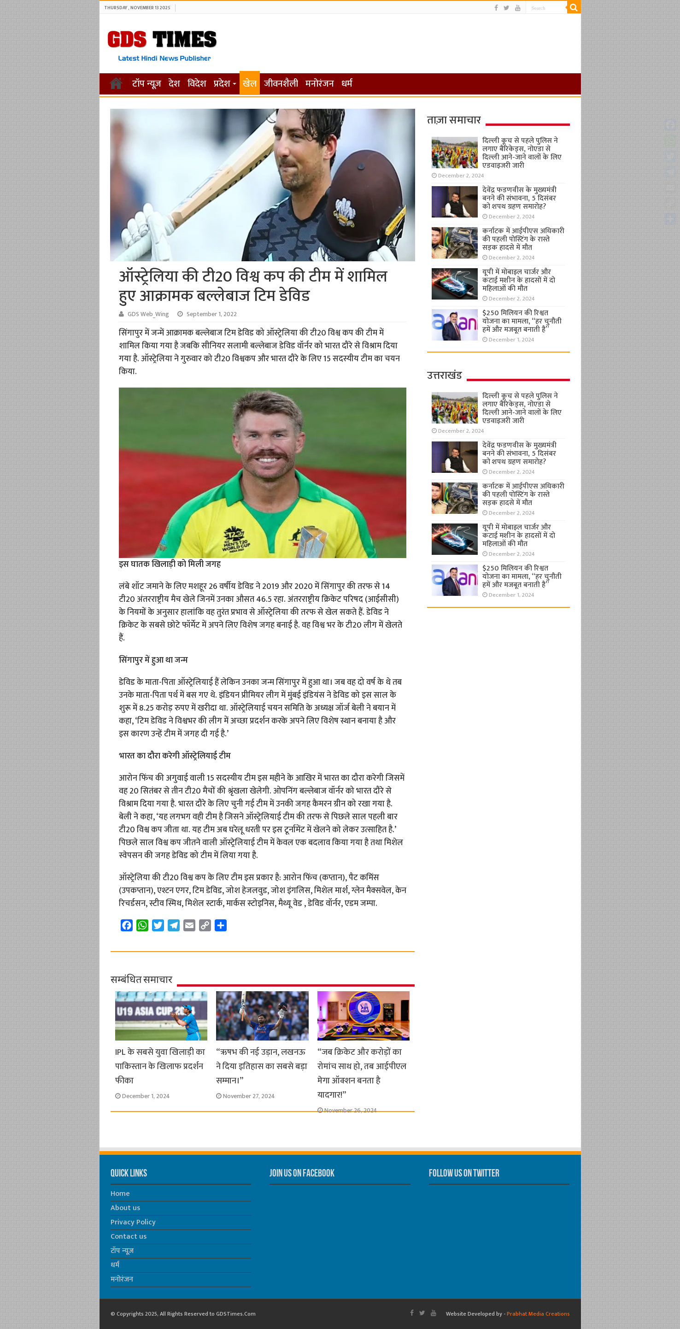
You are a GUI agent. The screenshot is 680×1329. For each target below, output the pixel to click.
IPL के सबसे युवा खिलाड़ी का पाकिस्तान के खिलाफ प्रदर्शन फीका (160, 1066)
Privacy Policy (133, 1222)
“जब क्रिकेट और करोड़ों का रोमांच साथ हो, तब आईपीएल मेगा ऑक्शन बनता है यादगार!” (361, 1073)
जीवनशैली (281, 84)
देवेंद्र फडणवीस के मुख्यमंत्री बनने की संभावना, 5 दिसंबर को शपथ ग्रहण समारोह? (519, 198)
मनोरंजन (319, 84)
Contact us (129, 1236)
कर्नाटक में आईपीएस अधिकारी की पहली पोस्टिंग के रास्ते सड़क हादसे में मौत (523, 239)
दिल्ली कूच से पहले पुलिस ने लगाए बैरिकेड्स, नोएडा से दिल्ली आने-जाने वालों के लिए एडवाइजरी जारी (522, 153)
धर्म (346, 84)
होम (116, 83)
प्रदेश (222, 84)
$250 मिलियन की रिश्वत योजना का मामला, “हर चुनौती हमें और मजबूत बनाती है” (522, 321)
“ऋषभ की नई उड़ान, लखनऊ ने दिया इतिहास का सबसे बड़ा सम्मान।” (261, 1066)
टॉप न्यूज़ (146, 84)
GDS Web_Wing (148, 314)
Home (120, 1194)
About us (125, 1208)
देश (174, 84)
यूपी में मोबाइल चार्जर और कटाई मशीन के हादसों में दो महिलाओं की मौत (518, 280)
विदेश (197, 84)
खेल (250, 84)
